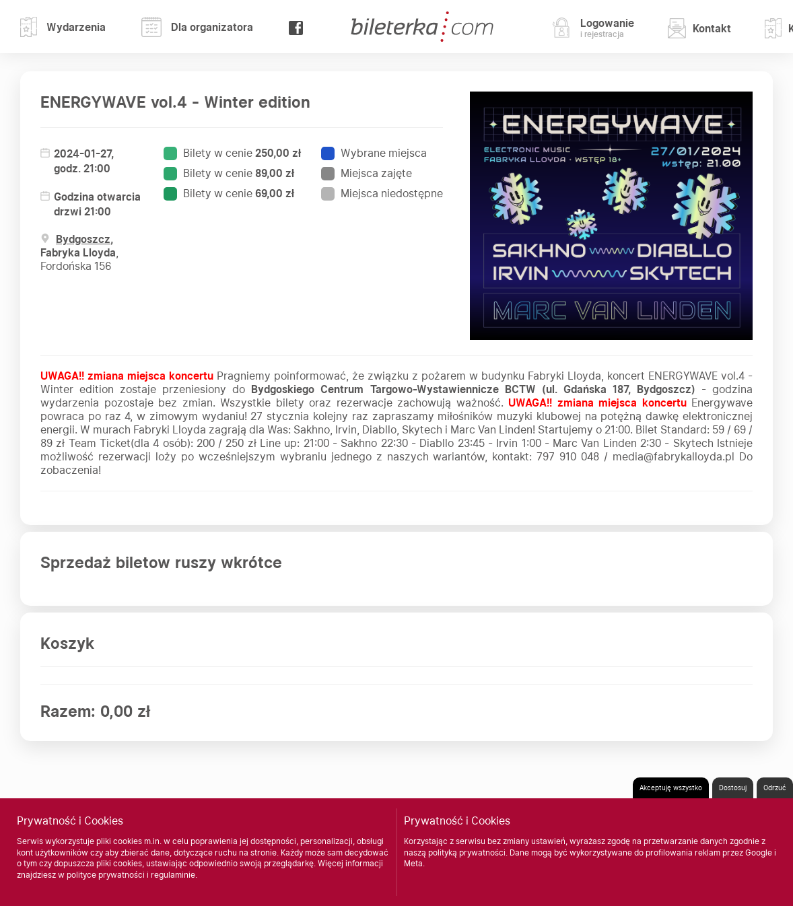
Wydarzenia (63, 27)
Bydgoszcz (83, 239)
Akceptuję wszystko (671, 787)
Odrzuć (774, 787)
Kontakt (699, 28)
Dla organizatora (197, 27)
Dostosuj (733, 787)
